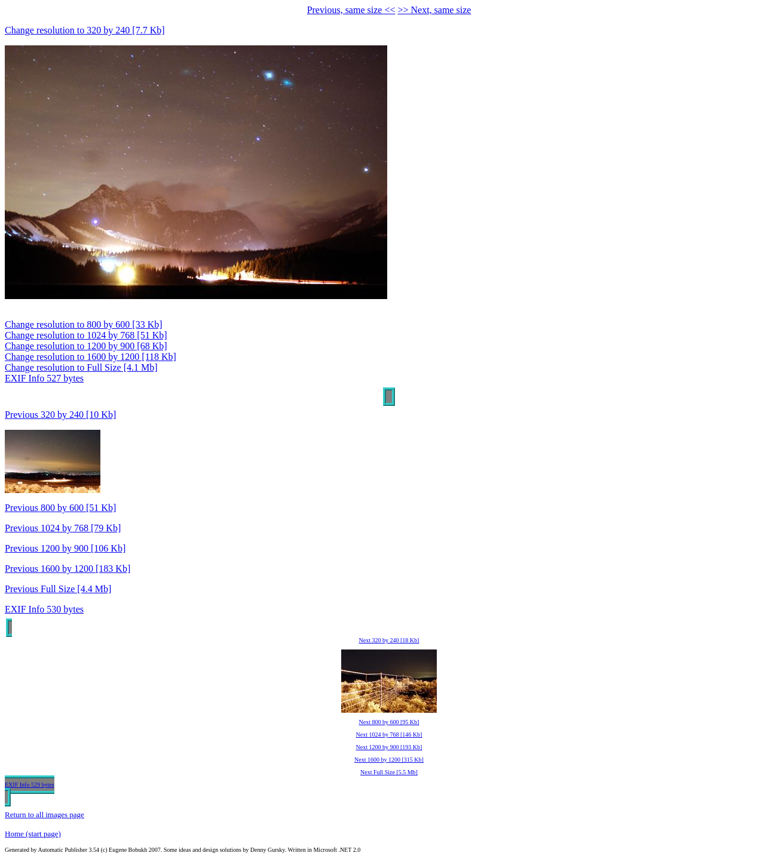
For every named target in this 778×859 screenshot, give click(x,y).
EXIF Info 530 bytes (44, 609)
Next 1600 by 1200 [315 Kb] (389, 759)
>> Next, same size (434, 10)
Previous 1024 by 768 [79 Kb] (63, 528)
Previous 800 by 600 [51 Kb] (60, 508)
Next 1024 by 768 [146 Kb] (389, 734)
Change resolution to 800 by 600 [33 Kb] (84, 324)
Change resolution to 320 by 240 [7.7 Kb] (85, 30)
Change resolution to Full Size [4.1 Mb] (81, 367)
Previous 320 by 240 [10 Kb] (60, 415)
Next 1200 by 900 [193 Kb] (389, 747)
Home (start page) (33, 833)
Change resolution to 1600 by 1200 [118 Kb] (90, 357)
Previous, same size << (351, 10)
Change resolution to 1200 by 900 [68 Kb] (86, 346)
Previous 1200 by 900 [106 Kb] (65, 548)
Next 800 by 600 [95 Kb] (389, 722)
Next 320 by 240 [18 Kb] (389, 640)
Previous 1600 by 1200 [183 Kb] (67, 569)
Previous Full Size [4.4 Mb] (58, 589)
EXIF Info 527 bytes (44, 378)
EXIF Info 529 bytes (29, 784)
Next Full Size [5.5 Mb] (389, 772)
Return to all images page (44, 814)
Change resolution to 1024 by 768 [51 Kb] (86, 335)
